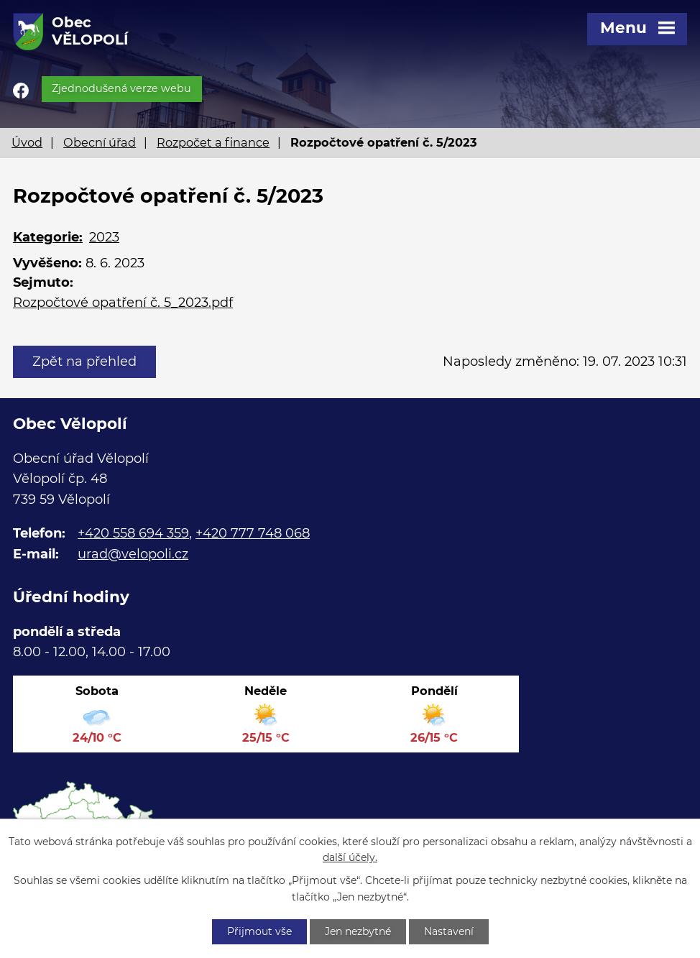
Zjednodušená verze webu (121, 88)
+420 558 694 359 (133, 533)
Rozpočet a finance (213, 142)
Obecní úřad (99, 142)
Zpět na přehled (84, 361)
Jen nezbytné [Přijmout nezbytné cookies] (358, 931)
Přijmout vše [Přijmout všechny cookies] (259, 931)
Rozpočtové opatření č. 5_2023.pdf (123, 302)
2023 (104, 237)
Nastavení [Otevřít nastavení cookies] (449, 931)
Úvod (26, 142)
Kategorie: (48, 237)
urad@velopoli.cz (133, 554)
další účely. (350, 858)
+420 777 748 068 (252, 533)
